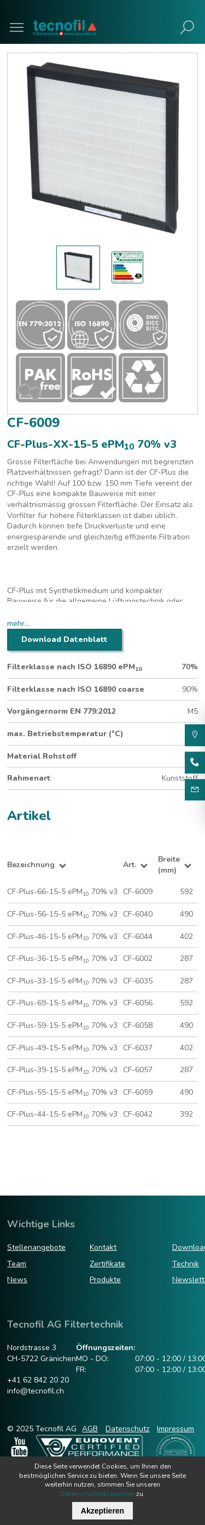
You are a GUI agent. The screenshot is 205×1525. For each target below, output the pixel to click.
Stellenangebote (36, 1247)
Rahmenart (29, 778)
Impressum (175, 1429)
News (17, 1279)
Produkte (105, 1279)
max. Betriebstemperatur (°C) (65, 734)
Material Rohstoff (42, 756)
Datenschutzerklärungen (97, 1493)
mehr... (18, 623)
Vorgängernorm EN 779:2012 (61, 711)
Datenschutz (127, 1429)
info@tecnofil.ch (35, 1391)
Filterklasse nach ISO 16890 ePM (74, 667)
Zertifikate (107, 1264)
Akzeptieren (102, 1510)
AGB (90, 1429)
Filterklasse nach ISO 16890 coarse (75, 689)
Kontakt (103, 1247)
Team (16, 1264)
